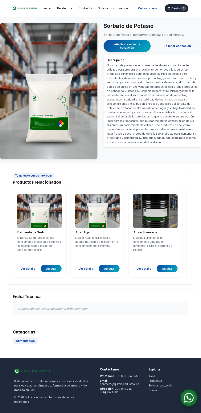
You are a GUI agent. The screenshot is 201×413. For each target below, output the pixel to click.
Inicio (47, 8)
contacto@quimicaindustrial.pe (119, 384)
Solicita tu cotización (113, 8)
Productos (64, 8)
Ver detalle (28, 268)
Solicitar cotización (177, 46)
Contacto (85, 8)
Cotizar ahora (147, 8)
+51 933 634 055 (127, 376)
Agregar (51, 268)
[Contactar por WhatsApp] (189, 398)
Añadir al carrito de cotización (127, 46)
